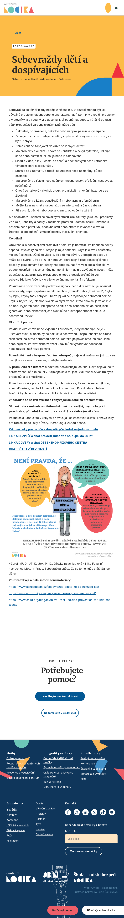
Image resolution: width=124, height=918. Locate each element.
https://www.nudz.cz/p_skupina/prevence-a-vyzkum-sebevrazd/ (52, 593)
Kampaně (12, 820)
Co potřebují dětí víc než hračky (58, 760)
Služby (11, 753)
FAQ (9, 835)
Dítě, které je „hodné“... (57, 786)
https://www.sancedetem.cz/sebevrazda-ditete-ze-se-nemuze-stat (54, 586)
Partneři (40, 818)
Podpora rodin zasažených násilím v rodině (23, 765)
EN (116, 7)
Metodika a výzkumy (93, 773)
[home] (54, 8)
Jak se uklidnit (52, 781)
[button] (108, 8)
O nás (39, 803)
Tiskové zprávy (15, 830)
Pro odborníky (90, 753)
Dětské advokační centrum (22, 777)
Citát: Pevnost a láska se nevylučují (58, 774)
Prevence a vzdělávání (20, 772)
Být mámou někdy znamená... (61, 767)
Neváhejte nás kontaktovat (60, 696)
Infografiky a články (57, 753)
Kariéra (40, 829)
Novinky (11, 814)
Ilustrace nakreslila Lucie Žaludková (96, 892)
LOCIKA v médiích (17, 825)
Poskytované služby (93, 758)
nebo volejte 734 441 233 (60, 712)
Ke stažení (12, 840)
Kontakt (70, 803)
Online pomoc (15, 758)
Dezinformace (44, 834)
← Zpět (16, 32)
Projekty (41, 813)
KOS (83, 779)
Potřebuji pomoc (62, 910)
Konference (88, 763)
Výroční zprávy (45, 808)
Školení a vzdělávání (93, 768)
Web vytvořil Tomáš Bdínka (101, 887)
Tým (38, 824)
